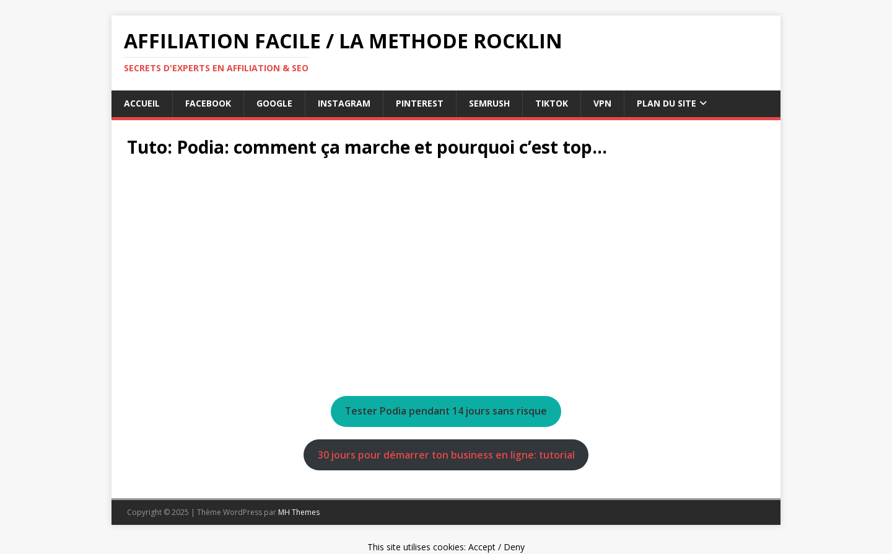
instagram (344, 103)
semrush (489, 103)
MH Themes (299, 512)
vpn (602, 103)
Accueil (142, 103)
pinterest (420, 103)
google (274, 103)
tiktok (551, 103)
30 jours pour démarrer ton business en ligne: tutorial (446, 455)
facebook (208, 103)
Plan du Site (666, 103)
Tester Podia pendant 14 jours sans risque (446, 411)
